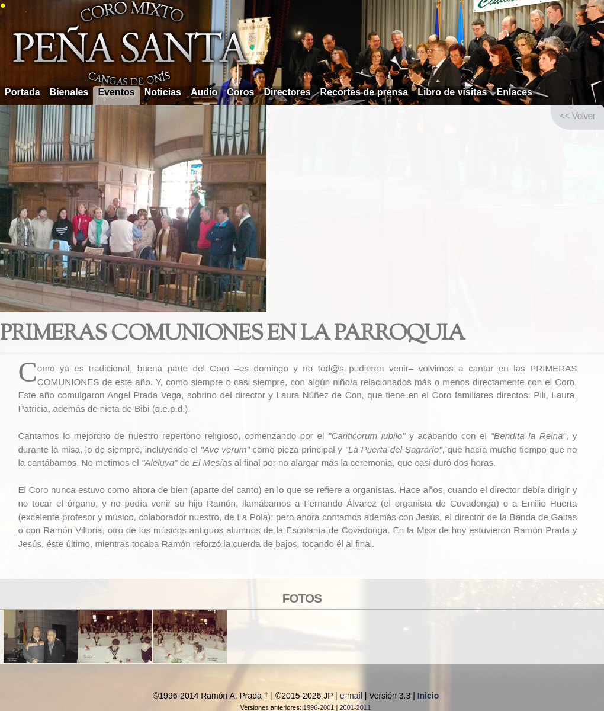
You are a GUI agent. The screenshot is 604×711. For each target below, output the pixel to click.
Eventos (116, 92)
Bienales (69, 92)
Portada (22, 92)
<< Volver (577, 116)
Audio (204, 92)
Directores (287, 92)
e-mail (351, 695)
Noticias (162, 92)
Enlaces (514, 92)
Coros (240, 92)
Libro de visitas (452, 92)
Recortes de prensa (364, 92)
